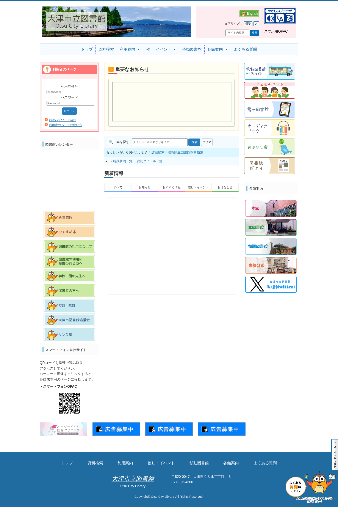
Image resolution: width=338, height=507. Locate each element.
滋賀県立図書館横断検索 (185, 152)
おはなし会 (225, 187)
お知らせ (145, 187)
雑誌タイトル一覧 (150, 160)
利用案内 (130, 49)
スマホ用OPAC (276, 31)
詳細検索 (158, 152)
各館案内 (217, 49)
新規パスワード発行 (62, 120)
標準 (248, 23)
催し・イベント (198, 187)
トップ (87, 49)
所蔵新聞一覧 (124, 160)
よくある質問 (245, 49)
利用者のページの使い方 (65, 125)
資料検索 (106, 49)
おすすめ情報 (172, 187)
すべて (117, 187)
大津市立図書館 (133, 478)
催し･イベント (161, 49)
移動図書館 (192, 49)
